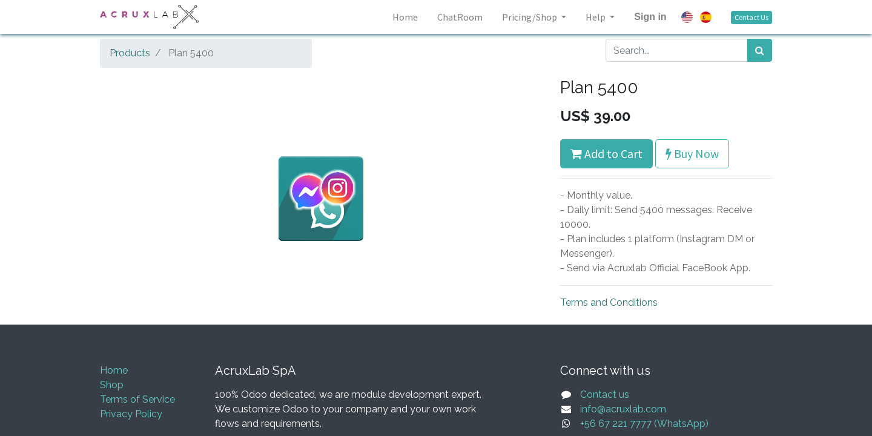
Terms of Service (137, 399)
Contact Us (751, 17)
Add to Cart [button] (606, 153)
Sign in (650, 17)
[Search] (759, 50)
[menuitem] (405, 17)
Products (130, 53)
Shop (112, 385)
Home (114, 370)
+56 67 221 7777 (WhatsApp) (644, 423)
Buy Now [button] (692, 153)
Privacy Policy (131, 414)
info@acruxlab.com (623, 409)
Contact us (604, 394)
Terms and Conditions (609, 302)
